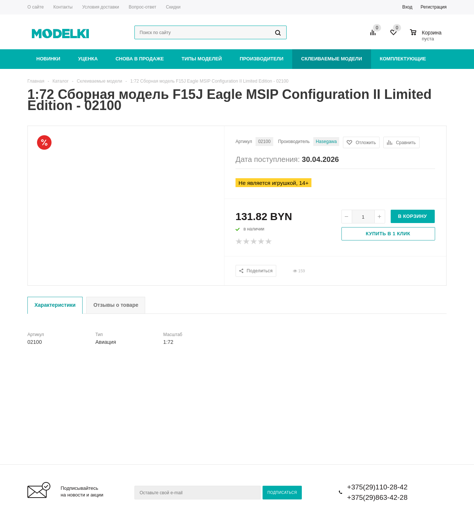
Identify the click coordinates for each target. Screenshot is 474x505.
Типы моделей (201, 59)
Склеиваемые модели (331, 59)
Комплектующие (403, 59)
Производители (261, 59)
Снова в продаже (140, 59)
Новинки (48, 59)
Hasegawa (326, 141)
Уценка (88, 59)
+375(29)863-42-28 (377, 497)
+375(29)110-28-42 (377, 487)
